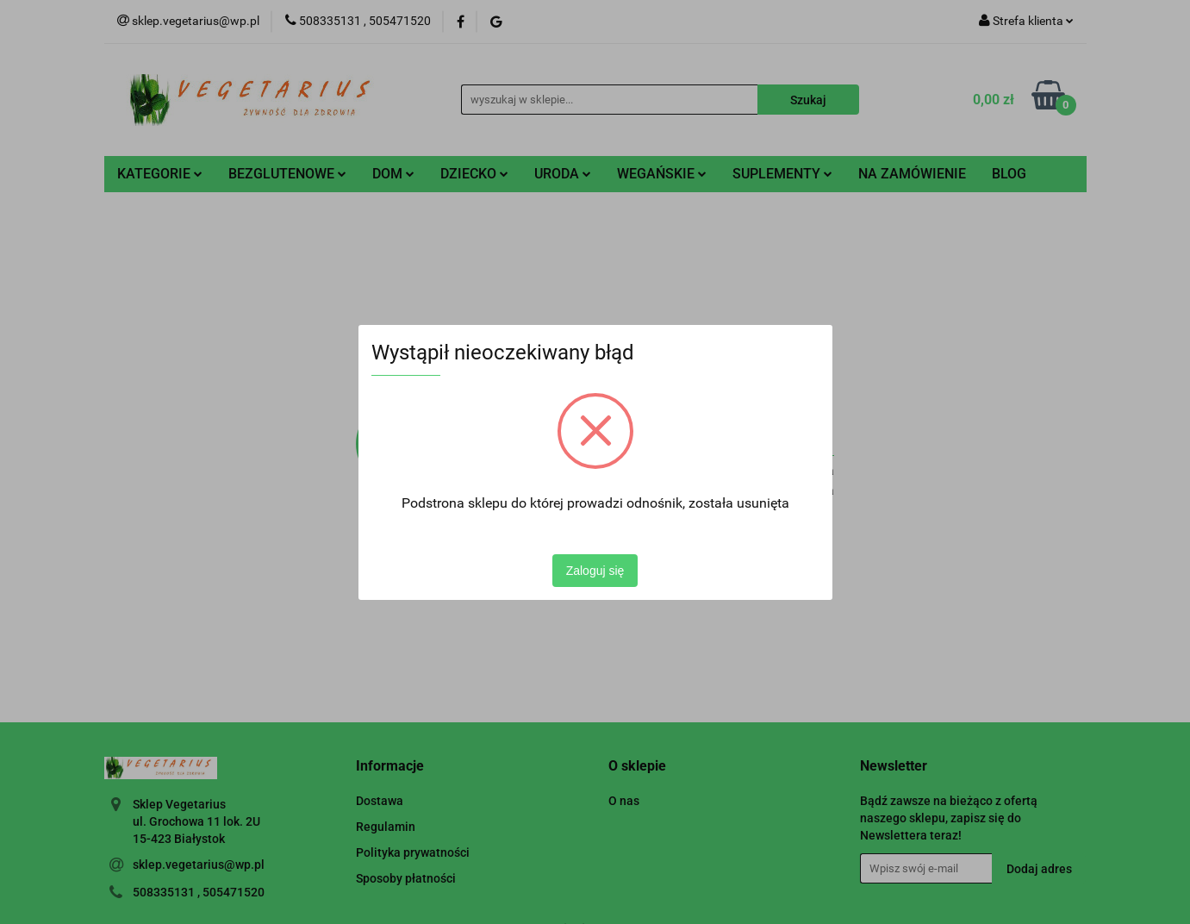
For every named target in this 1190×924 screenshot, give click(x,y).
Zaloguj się (595, 571)
